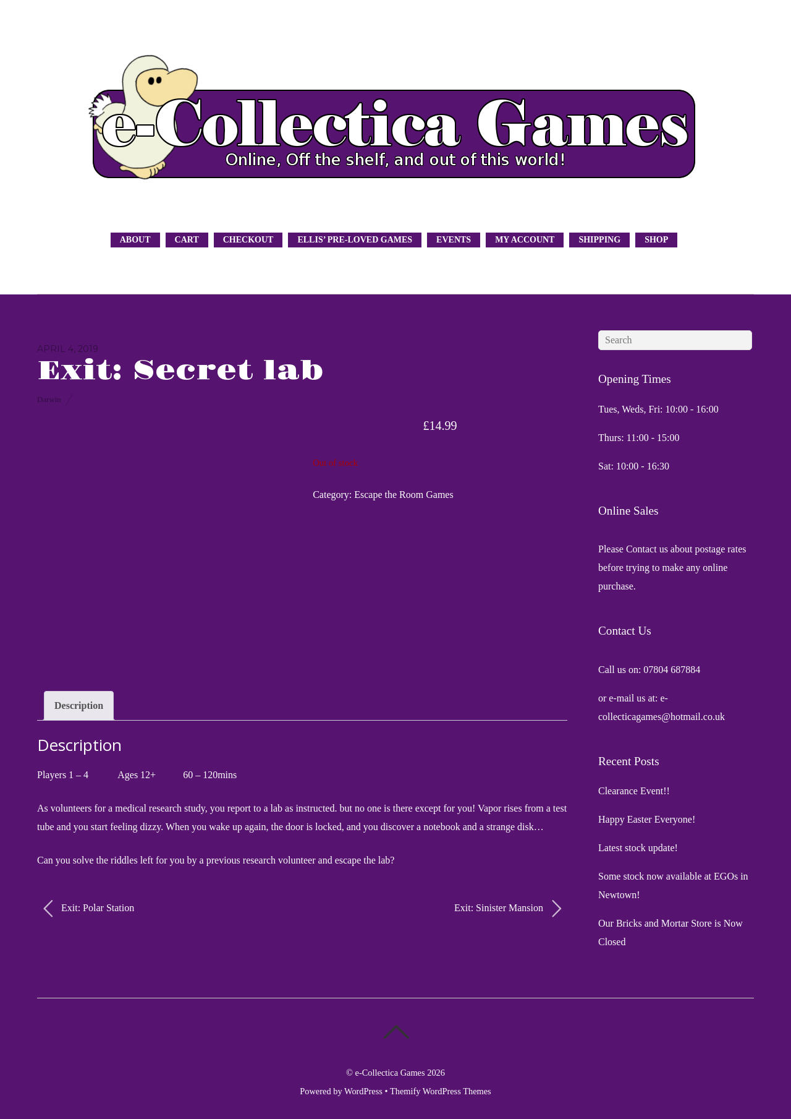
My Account (524, 239)
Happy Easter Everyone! (646, 819)
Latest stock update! (638, 847)
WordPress (363, 1091)
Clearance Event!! (634, 791)
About (135, 239)
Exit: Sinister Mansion (507, 909)
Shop (656, 239)
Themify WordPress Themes (440, 1091)
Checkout (248, 239)
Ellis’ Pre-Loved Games (354, 239)
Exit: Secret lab (180, 371)
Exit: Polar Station (88, 909)
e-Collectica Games (390, 1073)
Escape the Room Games (403, 494)
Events (453, 239)
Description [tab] (78, 705)
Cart (187, 239)
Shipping (599, 239)
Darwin (49, 399)
